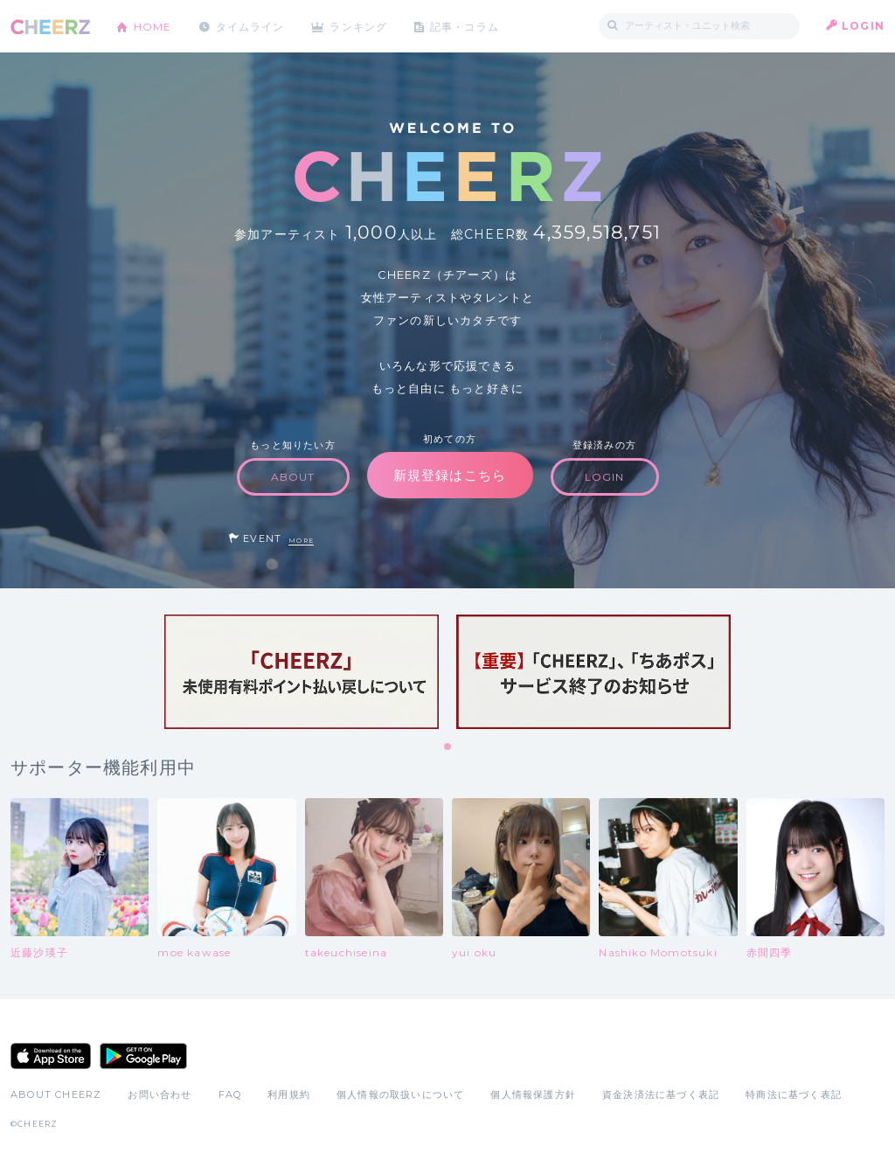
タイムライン (250, 25)
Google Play (143, 1056)
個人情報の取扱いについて (400, 1094)
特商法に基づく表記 (794, 1094)
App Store (50, 1056)
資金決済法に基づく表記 (660, 1094)
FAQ (230, 1094)
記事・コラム (467, 25)
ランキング (361, 25)
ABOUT (293, 476)
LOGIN (863, 25)
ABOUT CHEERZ (55, 1094)
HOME (153, 25)
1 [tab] (448, 747)
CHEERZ (50, 26)
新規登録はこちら (450, 475)
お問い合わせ (159, 1094)
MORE (301, 541)
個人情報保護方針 (533, 1094)
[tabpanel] (301, 672)
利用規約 (288, 1094)
